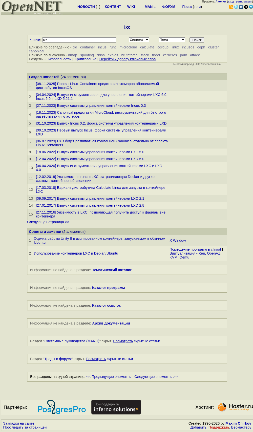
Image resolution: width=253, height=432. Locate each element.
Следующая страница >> (48, 222)
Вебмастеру (241, 427)
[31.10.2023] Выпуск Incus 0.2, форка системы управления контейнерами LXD (101, 123)
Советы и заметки (45, 232)
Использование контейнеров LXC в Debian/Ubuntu (76, 253)
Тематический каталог (112, 270)
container (87, 47)
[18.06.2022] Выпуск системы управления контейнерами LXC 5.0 (90, 152)
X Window (177, 240)
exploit (113, 55)
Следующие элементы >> (156, 377)
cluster (213, 47)
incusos (188, 47)
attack (195, 55)
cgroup (163, 47)
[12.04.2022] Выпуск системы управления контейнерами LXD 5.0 (90, 159)
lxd (74, 47)
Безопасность (59, 59)
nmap (72, 55)
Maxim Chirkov (238, 423)
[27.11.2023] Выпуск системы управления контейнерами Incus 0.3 (91, 106)
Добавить (198, 427)
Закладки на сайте (18, 423)
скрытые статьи (136, 341)
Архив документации (111, 323)
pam (183, 55)
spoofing (87, 55)
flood (156, 55)
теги (197, 7)
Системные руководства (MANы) (72, 341)
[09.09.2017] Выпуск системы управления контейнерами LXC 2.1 (90, 198)
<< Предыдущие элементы (109, 377)
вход (231, 1)
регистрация (244, 1)
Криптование (86, 59)
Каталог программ (108, 288)
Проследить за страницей (25, 427)
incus (102, 47)
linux (175, 47)
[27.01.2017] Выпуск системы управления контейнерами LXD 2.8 (90, 205)
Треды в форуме (58, 359)
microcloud (128, 47)
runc (113, 47)
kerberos (170, 55)
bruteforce (129, 55)
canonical (36, 51)
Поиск (187, 7)
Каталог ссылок (106, 305)
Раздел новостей (44, 77)
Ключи (34, 40)
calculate (147, 47)
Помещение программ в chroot (195, 249)
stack (145, 55)
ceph (201, 47)
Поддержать (219, 427)
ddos (101, 55)
